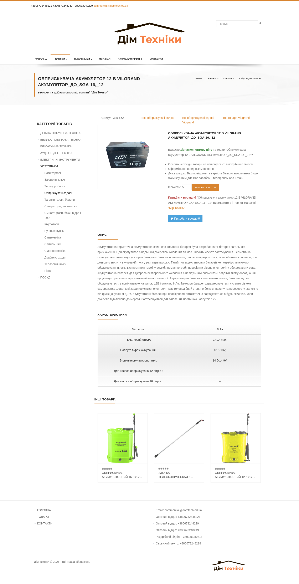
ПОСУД (45, 277)
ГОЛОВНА (44, 510)
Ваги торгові (53, 173)
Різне (48, 270)
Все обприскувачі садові (157, 117)
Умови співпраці (130, 59)
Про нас (104, 59)
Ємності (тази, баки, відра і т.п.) (63, 215)
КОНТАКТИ (44, 523)
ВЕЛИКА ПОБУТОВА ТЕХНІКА (61, 139)
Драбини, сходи (55, 257)
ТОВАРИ (43, 516)
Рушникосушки (55, 230)
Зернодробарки (55, 186)
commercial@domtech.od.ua (111, 5)
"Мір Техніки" (176, 208)
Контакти (156, 59)
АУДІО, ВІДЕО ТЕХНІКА (56, 153)
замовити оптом (205, 187)
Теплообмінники (55, 264)
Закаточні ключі (55, 179)
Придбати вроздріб (185, 218)
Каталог (212, 78)
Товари (61, 59)
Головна (41, 59)
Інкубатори (52, 224)
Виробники (83, 59)
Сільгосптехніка (55, 250)
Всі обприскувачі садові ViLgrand (198, 120)
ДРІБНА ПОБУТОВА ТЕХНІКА (60, 133)
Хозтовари (228, 78)
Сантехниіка (53, 237)
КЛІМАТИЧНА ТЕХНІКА (56, 146)
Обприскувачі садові (250, 78)
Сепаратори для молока (61, 206)
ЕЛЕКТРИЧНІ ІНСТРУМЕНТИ (60, 159)
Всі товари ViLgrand (236, 117)
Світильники (53, 244)
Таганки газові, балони (60, 199)
